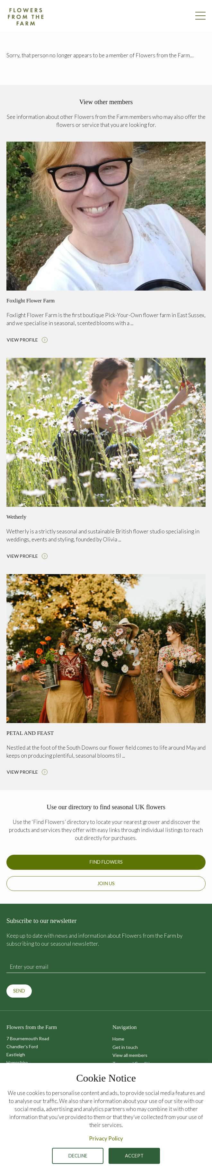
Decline (77, 1155)
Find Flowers (106, 862)
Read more (106, 244)
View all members (129, 1055)
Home (118, 1038)
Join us (106, 883)
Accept (134, 1155)
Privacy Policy (106, 1138)
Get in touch (125, 1047)
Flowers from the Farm (25, 16)
